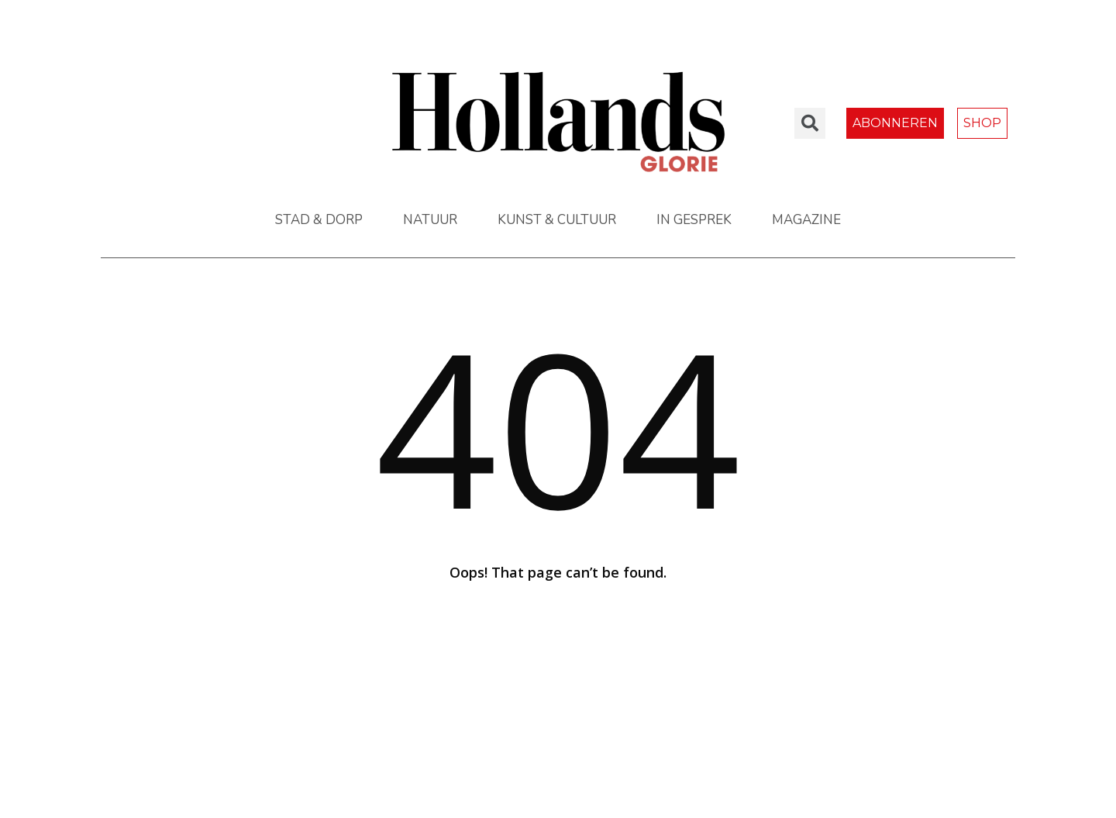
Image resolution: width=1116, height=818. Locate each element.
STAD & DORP (319, 220)
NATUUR (430, 220)
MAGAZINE (806, 220)
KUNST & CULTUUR (557, 220)
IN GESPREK (694, 220)
